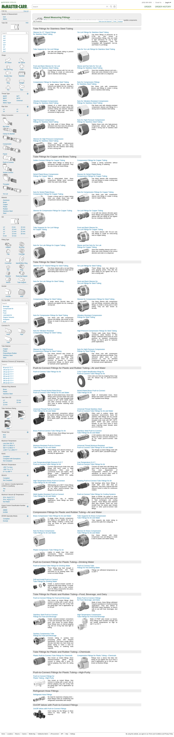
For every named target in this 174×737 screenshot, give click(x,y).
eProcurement (55, 734)
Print (114, 21)
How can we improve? (105, 21)
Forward (120, 21)
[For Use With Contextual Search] (14, 303)
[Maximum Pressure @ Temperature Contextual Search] (14, 364)
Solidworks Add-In (43, 734)
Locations (10, 734)
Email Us (158, 2)
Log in (168, 2)
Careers (24, 734)
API (62, 734)
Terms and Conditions (155, 734)
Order (147, 7)
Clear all (26, 11)
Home (3, 734)
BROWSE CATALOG (9, 2)
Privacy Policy (169, 734)
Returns (17, 734)
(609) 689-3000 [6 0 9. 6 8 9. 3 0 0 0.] (147, 2)
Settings (72, 734)
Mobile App (32, 734)
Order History (163, 7)
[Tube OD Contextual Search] (14, 33)
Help (66, 734)
